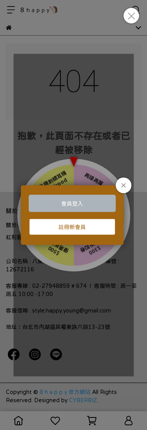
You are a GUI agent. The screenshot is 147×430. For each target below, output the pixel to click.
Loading (73, 215)
